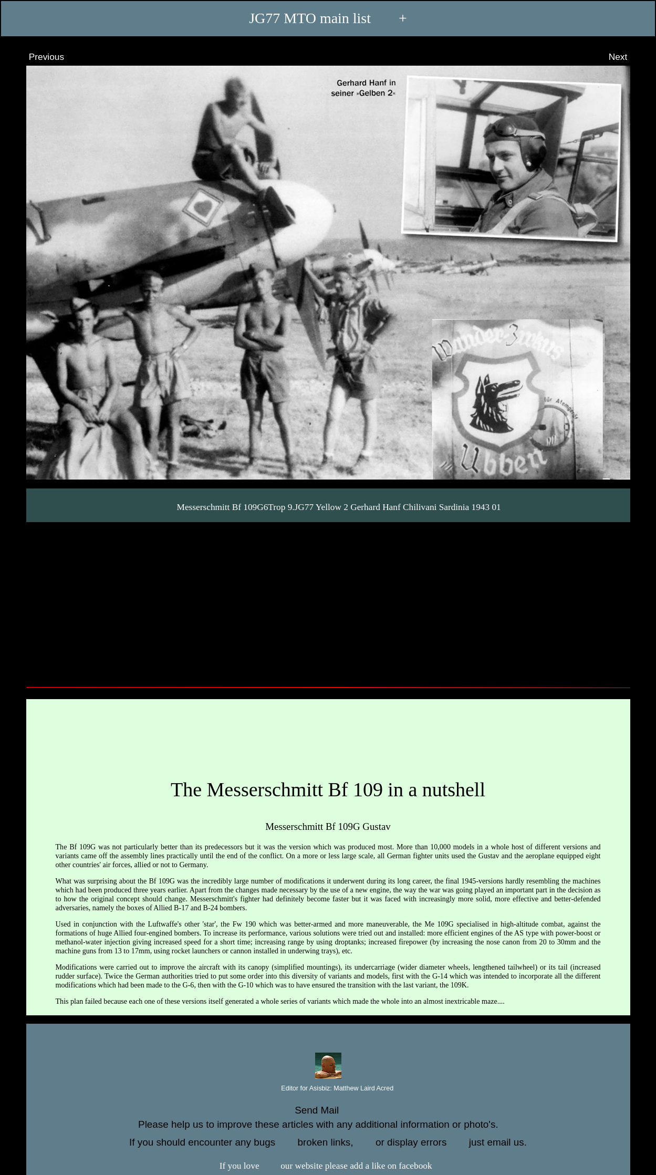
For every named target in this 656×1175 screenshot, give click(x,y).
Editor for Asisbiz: (328, 1089)
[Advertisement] (328, 600)
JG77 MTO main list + (328, 18)
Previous (36, 56)
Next (628, 56)
